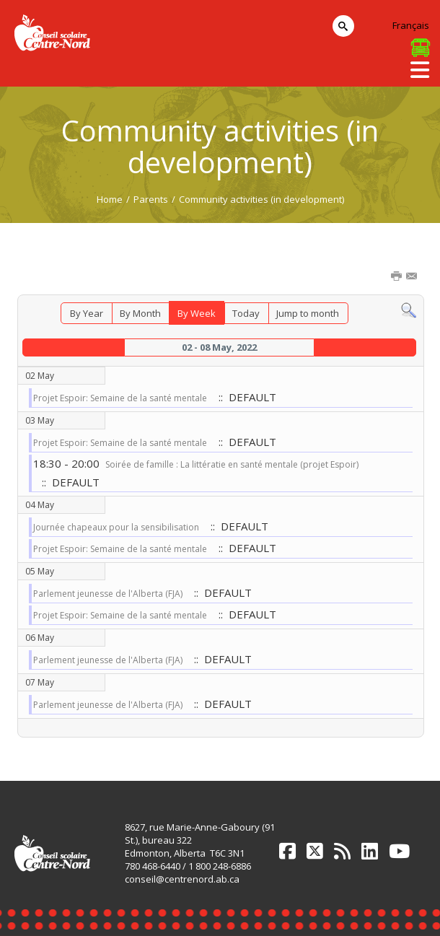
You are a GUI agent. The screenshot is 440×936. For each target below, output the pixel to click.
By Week (196, 313)
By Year (86, 313)
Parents (150, 199)
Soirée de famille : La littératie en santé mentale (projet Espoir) (231, 464)
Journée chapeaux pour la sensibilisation (116, 527)
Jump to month (307, 313)
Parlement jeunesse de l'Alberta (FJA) (107, 593)
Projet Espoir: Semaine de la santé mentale (120, 398)
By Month (140, 313)
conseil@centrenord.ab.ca (182, 878)
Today (246, 313)
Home (110, 199)
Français (410, 25)
